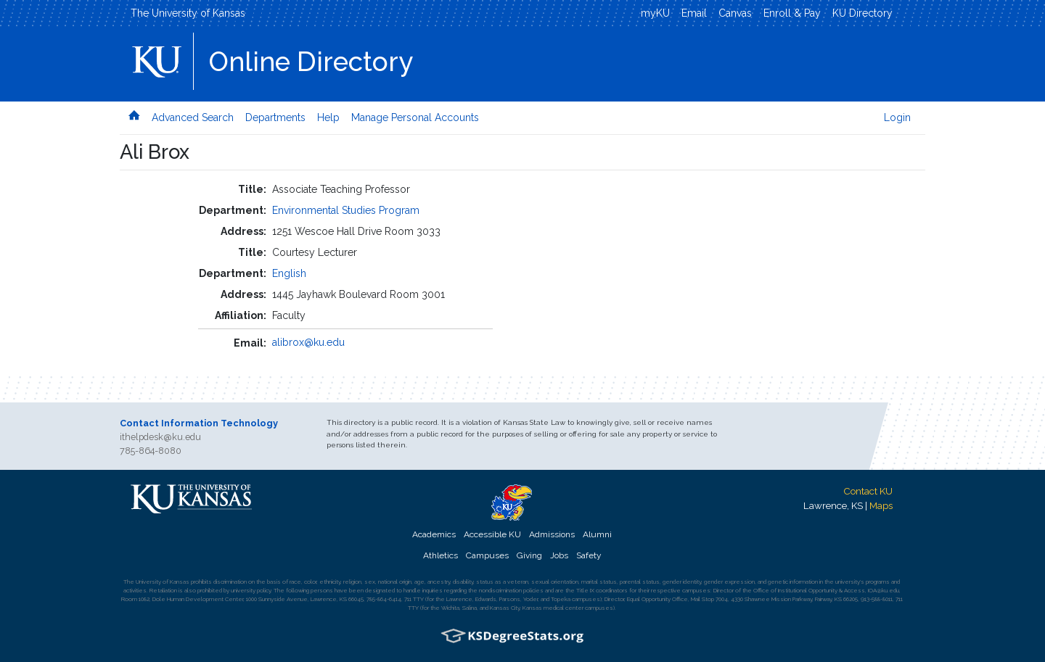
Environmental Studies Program (345, 210)
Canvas (735, 13)
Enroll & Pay (792, 13)
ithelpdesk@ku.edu (160, 436)
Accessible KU (492, 534)
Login (897, 117)
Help (328, 117)
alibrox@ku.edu (308, 342)
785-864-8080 (150, 450)
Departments (275, 117)
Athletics (440, 555)
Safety (588, 555)
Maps (881, 505)
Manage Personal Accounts (415, 117)
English (289, 273)
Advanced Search (193, 117)
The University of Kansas (188, 13)
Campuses (487, 555)
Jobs (559, 555)
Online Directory (311, 62)
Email (694, 13)
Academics (434, 534)
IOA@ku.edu (883, 590)
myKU (655, 13)
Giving (529, 555)
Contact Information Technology (199, 423)
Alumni (597, 534)
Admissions (552, 534)
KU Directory (862, 13)
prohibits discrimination (219, 581)
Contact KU (868, 491)
